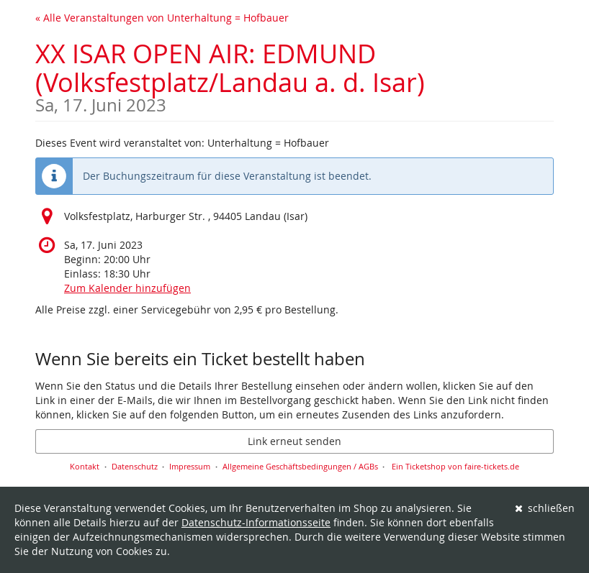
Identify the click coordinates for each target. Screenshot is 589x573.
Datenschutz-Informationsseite (256, 522)
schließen (545, 508)
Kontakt (84, 466)
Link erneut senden (294, 441)
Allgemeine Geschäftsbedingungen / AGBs (300, 466)
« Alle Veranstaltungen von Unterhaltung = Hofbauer (162, 17)
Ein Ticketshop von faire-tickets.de (455, 466)
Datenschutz (135, 466)
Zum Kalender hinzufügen (127, 288)
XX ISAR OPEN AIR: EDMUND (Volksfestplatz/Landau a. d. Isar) (294, 75)
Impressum (189, 466)
